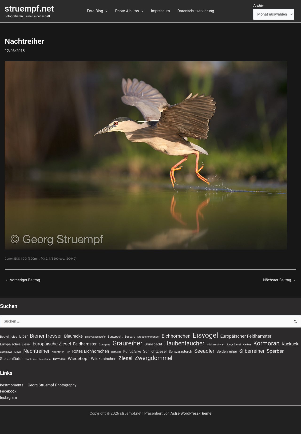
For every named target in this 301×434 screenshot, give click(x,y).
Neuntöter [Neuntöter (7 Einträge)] (58, 351)
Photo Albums (129, 11)
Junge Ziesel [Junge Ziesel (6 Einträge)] (233, 344)
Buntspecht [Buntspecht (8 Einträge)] (115, 336)
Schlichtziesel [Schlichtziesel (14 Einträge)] (155, 351)
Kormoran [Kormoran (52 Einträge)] (266, 343)
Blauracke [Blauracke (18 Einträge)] (73, 336)
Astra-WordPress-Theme (190, 413)
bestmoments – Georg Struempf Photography (38, 385)
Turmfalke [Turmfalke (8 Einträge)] (59, 359)
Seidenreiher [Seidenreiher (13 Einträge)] (227, 351)
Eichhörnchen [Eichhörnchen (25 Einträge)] (176, 336)
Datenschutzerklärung (195, 11)
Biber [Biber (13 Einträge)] (23, 336)
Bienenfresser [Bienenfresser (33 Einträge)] (46, 336)
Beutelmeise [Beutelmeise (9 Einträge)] (8, 336)
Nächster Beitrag (279, 280)
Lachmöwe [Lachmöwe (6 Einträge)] (6, 351)
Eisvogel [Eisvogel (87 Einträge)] (205, 335)
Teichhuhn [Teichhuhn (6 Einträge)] (45, 359)
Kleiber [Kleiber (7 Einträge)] (247, 344)
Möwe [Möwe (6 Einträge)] (17, 351)
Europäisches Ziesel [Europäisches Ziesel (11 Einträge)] (15, 344)
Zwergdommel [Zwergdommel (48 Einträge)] (153, 358)
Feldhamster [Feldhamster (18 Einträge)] (85, 343)
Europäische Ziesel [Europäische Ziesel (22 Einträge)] (52, 344)
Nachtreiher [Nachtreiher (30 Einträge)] (36, 351)
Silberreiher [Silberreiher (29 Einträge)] (252, 351)
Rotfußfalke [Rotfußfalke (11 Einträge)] (132, 351)
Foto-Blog (97, 11)
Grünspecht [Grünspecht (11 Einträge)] (153, 344)
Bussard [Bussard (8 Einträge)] (130, 336)
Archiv (258, 5)
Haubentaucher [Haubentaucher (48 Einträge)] (184, 343)
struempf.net (29, 9)
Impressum (160, 11)
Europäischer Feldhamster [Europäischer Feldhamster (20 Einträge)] (246, 336)
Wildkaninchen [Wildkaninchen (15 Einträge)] (103, 358)
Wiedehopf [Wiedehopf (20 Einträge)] (78, 358)
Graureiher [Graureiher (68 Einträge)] (127, 343)
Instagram (8, 397)
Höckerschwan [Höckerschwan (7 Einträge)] (215, 344)
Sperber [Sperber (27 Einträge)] (275, 351)
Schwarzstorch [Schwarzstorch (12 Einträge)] (180, 351)
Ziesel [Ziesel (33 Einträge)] (125, 358)
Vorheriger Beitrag (22, 280)
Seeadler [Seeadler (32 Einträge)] (204, 351)
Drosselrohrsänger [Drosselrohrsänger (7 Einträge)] (148, 336)
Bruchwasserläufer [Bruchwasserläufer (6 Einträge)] (95, 336)
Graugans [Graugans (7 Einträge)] (104, 344)
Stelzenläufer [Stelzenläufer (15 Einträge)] (11, 358)
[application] (105, 11)
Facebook (8, 391)
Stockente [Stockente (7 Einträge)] (31, 359)
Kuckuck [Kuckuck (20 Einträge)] (290, 344)
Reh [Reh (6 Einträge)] (68, 351)
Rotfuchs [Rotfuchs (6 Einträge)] (116, 351)
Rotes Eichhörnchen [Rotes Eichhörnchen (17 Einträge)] (90, 351)
